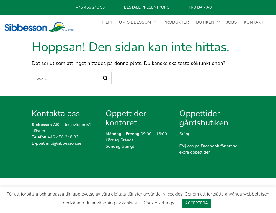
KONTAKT (254, 22)
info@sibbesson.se (56, 143)
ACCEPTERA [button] (196, 203)
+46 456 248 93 (55, 137)
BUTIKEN (205, 22)
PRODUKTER (176, 22)
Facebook (210, 146)
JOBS (232, 22)
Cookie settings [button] (159, 203)
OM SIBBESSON (135, 22)
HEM (107, 22)
